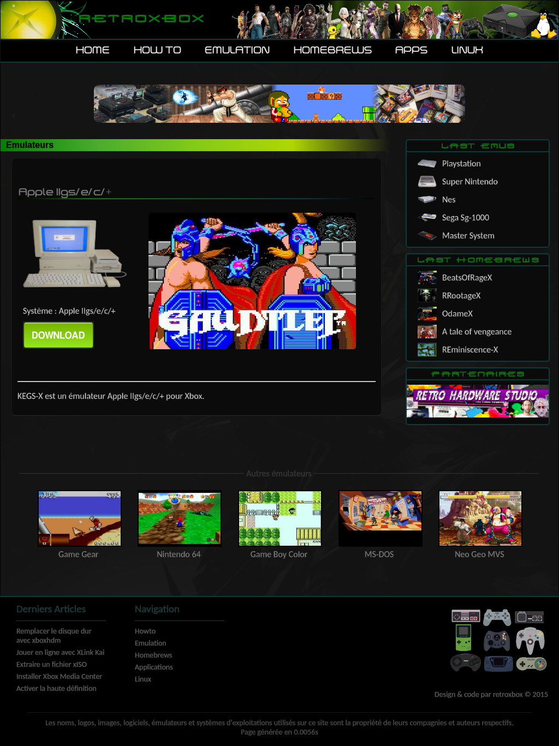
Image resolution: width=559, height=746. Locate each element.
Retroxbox (140, 19)
